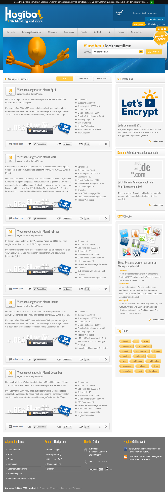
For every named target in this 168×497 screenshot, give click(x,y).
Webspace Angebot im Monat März (36, 156)
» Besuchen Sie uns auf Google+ (20, 478)
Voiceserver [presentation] (102, 78)
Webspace (52, 32)
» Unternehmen (13, 449)
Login (161, 29)
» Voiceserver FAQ (53, 459)
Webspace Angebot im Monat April (36, 89)
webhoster (137, 361)
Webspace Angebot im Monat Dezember (39, 372)
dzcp (146, 341)
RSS (125, 457)
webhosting (154, 361)
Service (121, 32)
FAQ (109, 32)
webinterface (144, 346)
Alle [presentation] (64, 78)
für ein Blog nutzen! (156, 24)
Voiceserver (69, 32)
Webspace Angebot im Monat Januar (37, 301)
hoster (157, 351)
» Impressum (11, 464)
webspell (140, 356)
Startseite (10, 32)
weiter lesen (158, 141)
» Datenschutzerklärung (16, 469)
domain (126, 341)
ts (136, 341)
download (153, 371)
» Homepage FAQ (53, 464)
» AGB (9, 454)
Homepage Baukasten (31, 32)
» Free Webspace (14, 473)
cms (152, 356)
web (124, 361)
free (156, 366)
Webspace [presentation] (83, 78)
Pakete (84, 32)
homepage (127, 346)
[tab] (64, 78)
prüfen (156, 52)
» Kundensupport (53, 449)
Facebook (125, 449)
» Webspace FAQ (53, 454)
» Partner (10, 459)
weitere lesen (159, 320)
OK (152, 2)
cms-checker (142, 351)
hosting (126, 356)
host (140, 371)
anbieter (126, 351)
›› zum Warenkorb (155, 19)
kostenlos (127, 371)
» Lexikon (49, 469)
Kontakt (97, 32)
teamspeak (127, 366)
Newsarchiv (136, 32)
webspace (143, 366)
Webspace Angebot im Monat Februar (38, 231)
